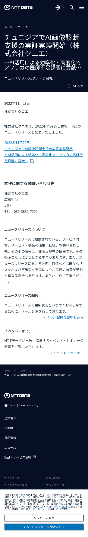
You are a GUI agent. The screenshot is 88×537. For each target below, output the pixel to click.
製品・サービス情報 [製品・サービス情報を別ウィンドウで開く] (17, 457)
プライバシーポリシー (59, 485)
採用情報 (10, 438)
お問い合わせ (54, 478)
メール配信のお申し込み (65, 317)
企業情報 (10, 418)
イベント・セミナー (68, 353)
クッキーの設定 (44, 518)
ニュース (23, 27)
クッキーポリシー (37, 509)
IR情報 (8, 428)
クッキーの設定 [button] (59, 506)
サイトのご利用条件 (15, 485)
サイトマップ (12, 478)
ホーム (8, 27)
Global (23, 405)
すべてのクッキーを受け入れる (44, 527)
